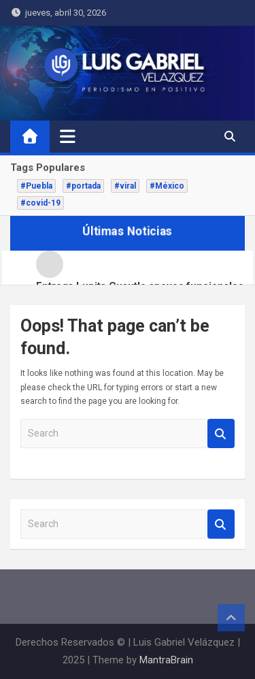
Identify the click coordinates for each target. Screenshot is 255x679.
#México (167, 186)
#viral (125, 186)
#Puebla (36, 186)
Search (221, 433)
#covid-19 (40, 203)
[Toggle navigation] (68, 136)
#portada (83, 186)
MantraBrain (166, 660)
